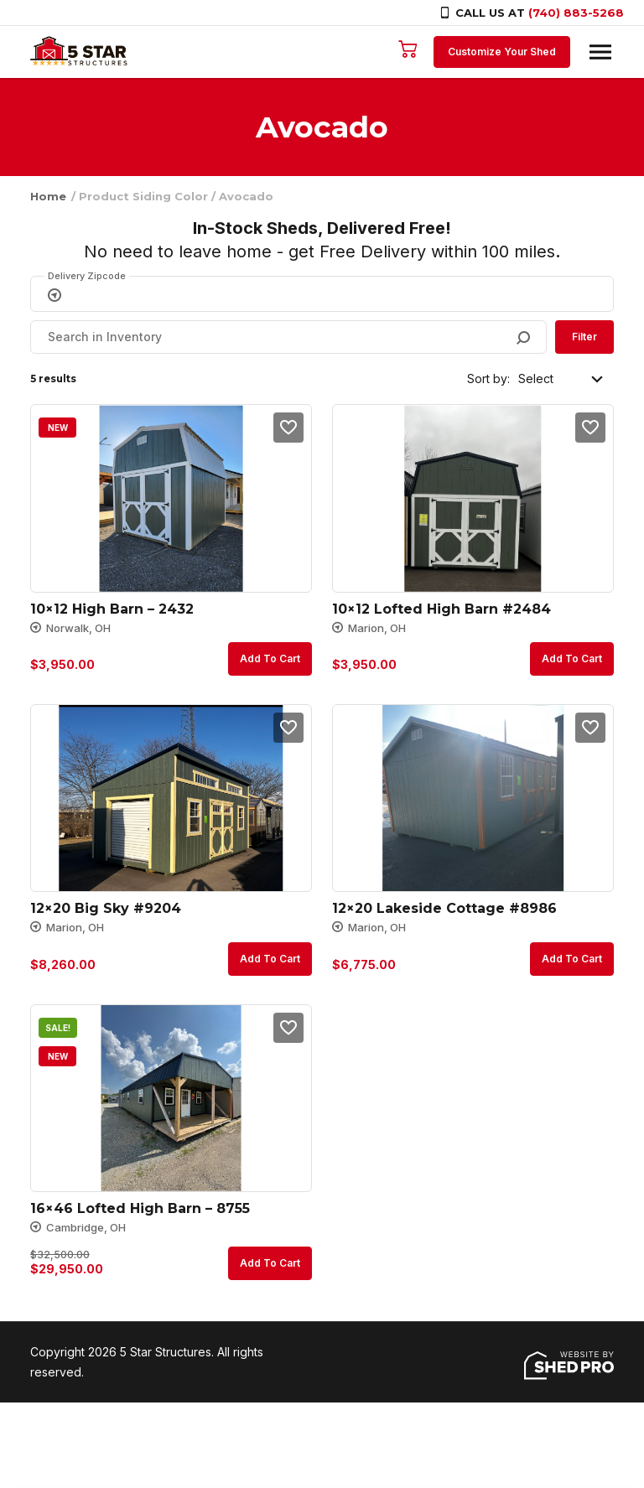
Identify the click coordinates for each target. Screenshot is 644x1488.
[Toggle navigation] (600, 52)
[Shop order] (562, 379)
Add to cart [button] (270, 658)
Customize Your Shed (502, 51)
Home (48, 196)
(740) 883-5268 (576, 12)
